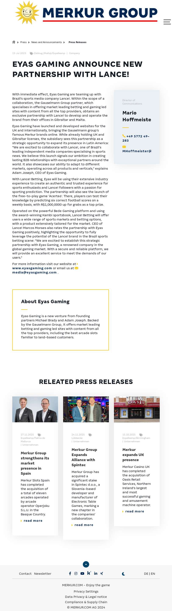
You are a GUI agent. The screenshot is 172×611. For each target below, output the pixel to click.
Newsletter (42, 567)
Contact (25, 567)
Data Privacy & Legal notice (86, 591)
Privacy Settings (86, 585)
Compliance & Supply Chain (86, 596)
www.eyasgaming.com (32, 262)
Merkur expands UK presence (133, 449)
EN (153, 567)
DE (146, 567)
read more (32, 514)
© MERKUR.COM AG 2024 (86, 601)
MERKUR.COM (72, 579)
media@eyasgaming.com (34, 266)
